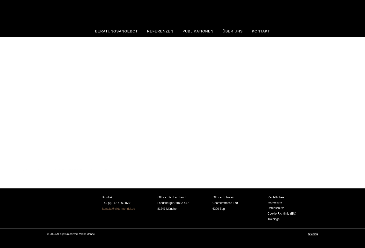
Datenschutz (276, 208)
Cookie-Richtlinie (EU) (282, 213)
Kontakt (261, 31)
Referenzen (160, 31)
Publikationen (197, 31)
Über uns (233, 31)
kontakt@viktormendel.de (118, 208)
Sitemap (313, 233)
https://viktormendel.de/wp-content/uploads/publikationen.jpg (70, 170)
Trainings (273, 219)
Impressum (275, 202)
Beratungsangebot (116, 31)
